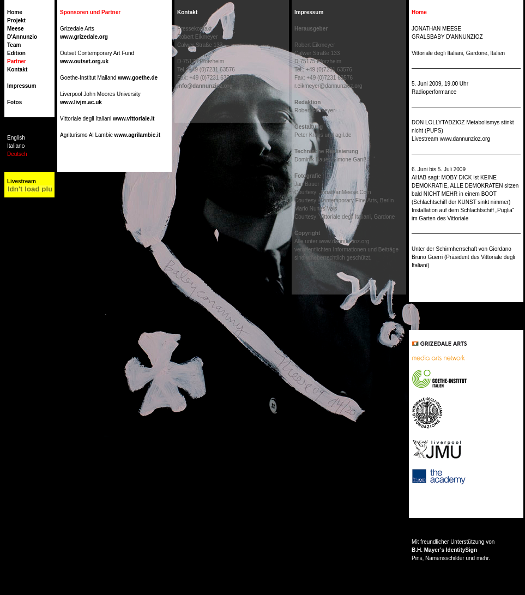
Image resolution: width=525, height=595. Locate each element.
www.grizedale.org (84, 37)
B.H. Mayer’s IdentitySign (444, 550)
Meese (15, 29)
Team (14, 45)
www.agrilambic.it (137, 135)
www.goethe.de (138, 78)
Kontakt (17, 70)
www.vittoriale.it (133, 119)
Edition (16, 53)
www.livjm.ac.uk (81, 102)
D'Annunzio (22, 37)
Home (14, 12)
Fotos (14, 102)
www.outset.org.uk (84, 61)
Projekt (16, 20)
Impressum (21, 86)
